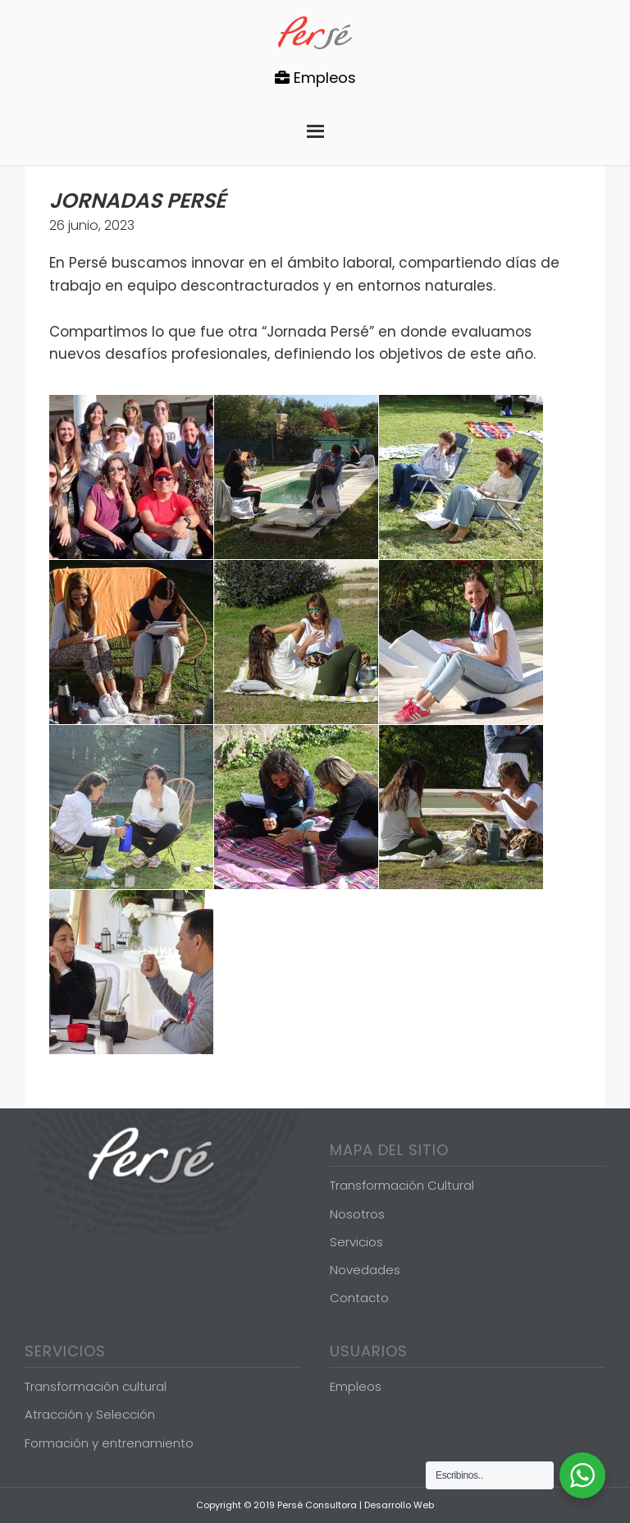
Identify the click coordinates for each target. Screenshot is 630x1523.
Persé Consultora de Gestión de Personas (315, 32)
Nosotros (357, 1214)
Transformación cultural (96, 1386)
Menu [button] (314, 127)
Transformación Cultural (402, 1185)
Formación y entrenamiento (109, 1443)
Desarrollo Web (399, 1505)
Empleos (315, 77)
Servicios (356, 1241)
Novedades (365, 1269)
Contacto (359, 1297)
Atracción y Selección (90, 1414)
